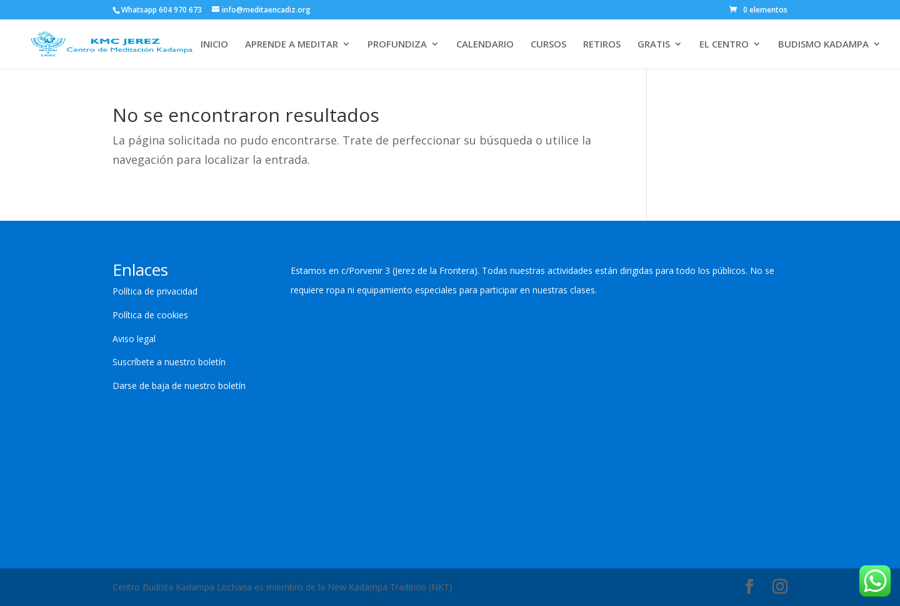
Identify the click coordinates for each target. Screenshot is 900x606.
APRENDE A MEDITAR (291, 44)
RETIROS (602, 44)
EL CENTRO (724, 44)
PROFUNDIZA (397, 44)
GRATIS (654, 44)
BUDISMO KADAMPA (823, 44)
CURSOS (548, 44)
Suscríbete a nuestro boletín (169, 362)
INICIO (214, 44)
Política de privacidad (155, 291)
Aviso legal (134, 339)
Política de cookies (150, 315)
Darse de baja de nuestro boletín (179, 385)
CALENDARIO (485, 44)
